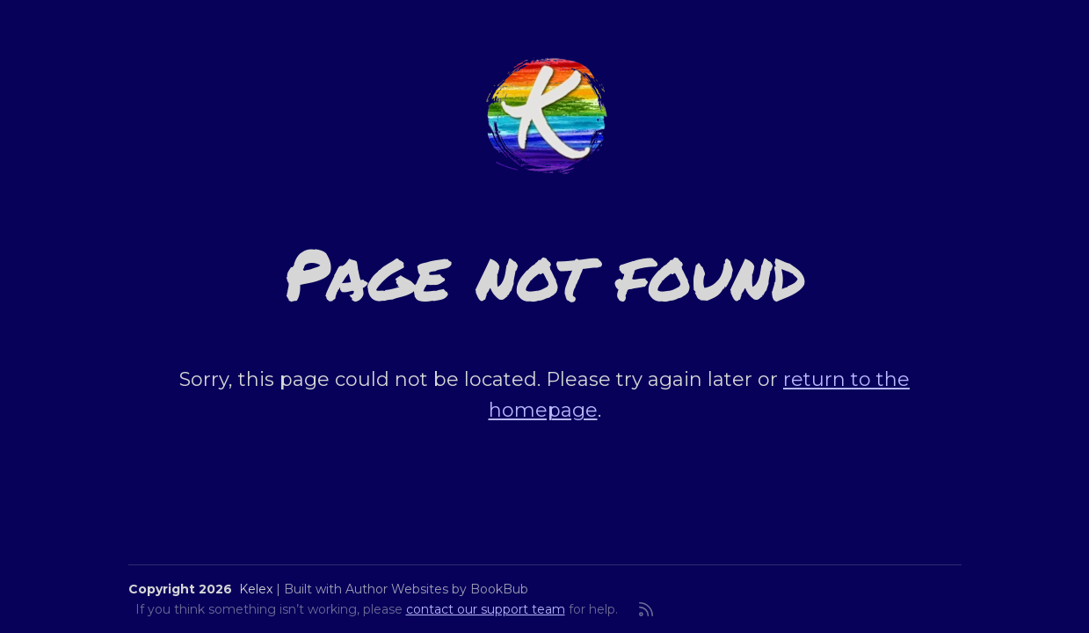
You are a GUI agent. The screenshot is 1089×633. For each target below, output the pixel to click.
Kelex (255, 589)
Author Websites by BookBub (436, 589)
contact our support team (485, 609)
